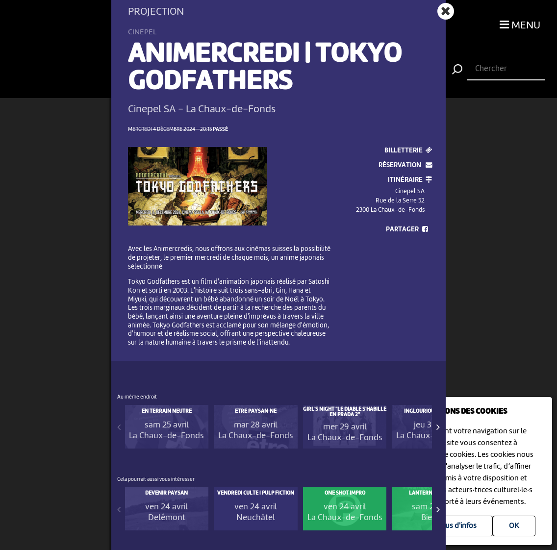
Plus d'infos (458, 526)
